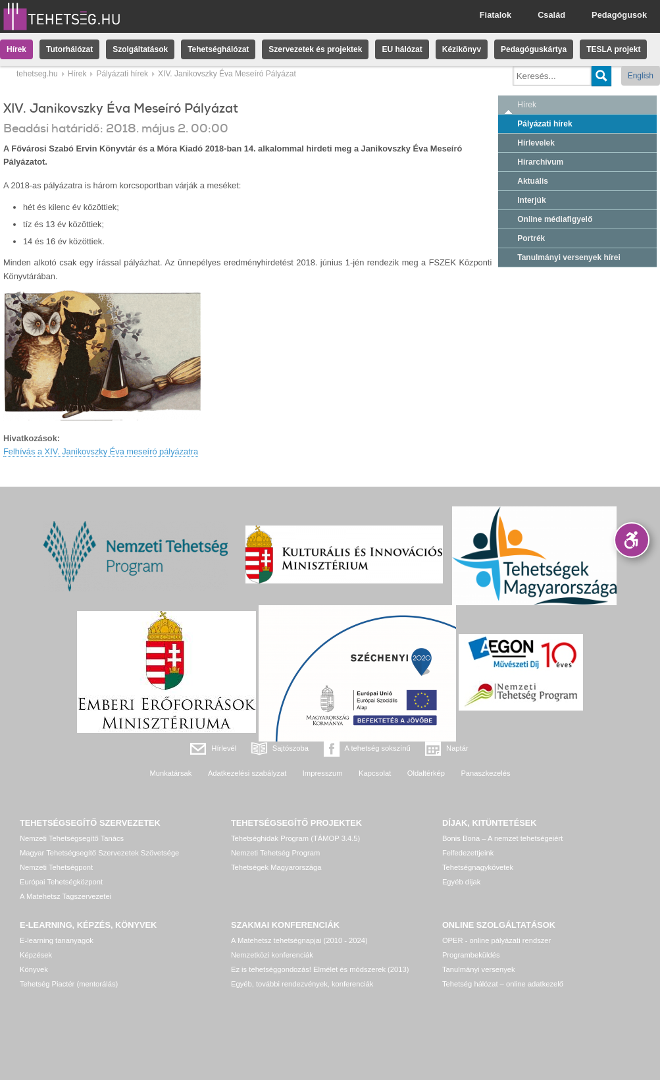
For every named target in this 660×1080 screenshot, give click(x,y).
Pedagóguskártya (534, 49)
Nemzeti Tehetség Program (275, 853)
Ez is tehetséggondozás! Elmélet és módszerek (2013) (320, 969)
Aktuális (532, 181)
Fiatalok (495, 15)
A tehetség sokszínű (378, 748)
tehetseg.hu (37, 73)
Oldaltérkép (426, 773)
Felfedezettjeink (468, 853)
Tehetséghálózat (218, 49)
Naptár (457, 748)
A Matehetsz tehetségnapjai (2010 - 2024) (299, 940)
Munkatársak (170, 773)
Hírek (16, 49)
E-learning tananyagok (56, 940)
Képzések (36, 955)
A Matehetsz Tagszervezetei (65, 896)
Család (551, 15)
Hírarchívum (540, 162)
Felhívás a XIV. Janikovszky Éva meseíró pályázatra (100, 451)
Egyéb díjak (461, 882)
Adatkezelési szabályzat (247, 773)
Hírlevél (223, 748)
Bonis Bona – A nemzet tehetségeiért (502, 838)
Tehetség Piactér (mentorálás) (69, 984)
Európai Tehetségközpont (61, 882)
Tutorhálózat (69, 49)
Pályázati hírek (122, 73)
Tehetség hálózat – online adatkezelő (502, 984)
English (640, 75)
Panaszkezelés (485, 773)
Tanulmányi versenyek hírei (569, 257)
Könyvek (34, 969)
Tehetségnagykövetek (477, 867)
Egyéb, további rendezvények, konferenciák (302, 984)
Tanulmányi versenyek (478, 969)
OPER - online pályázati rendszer (496, 940)
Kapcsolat (375, 773)
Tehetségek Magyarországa (276, 867)
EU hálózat (402, 49)
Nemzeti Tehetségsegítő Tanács (72, 838)
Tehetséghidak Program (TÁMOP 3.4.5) (295, 838)
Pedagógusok (619, 15)
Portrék (531, 238)
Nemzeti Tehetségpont (56, 867)
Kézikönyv (461, 49)
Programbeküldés (471, 955)
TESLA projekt (613, 49)
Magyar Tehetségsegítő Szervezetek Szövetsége (99, 853)
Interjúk (531, 200)
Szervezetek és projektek (315, 49)
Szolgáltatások (140, 49)
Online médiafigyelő (554, 219)
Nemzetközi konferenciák (272, 955)
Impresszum (323, 773)
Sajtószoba (290, 748)
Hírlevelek (536, 143)
